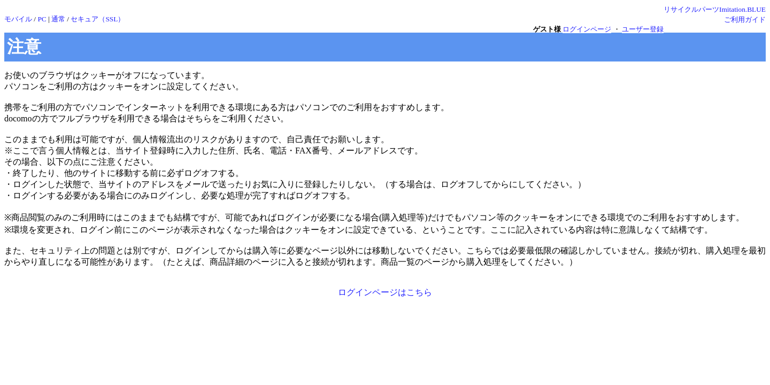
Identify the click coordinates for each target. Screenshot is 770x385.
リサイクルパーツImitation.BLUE (715, 9)
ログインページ (587, 29)
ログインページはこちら (385, 292)
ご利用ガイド (745, 20)
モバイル (18, 19)
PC (41, 19)
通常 (58, 19)
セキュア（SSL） (98, 19)
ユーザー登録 (643, 29)
